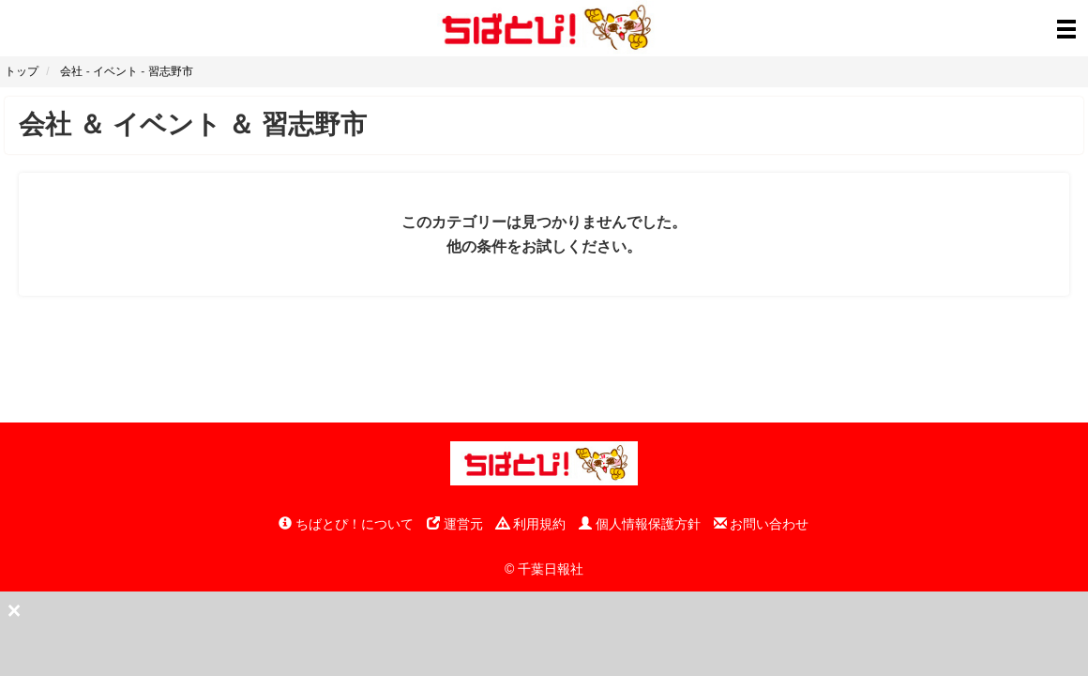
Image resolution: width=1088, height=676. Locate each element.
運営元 (455, 523)
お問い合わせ (761, 523)
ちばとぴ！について (346, 523)
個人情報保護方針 (640, 523)
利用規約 (531, 523)
